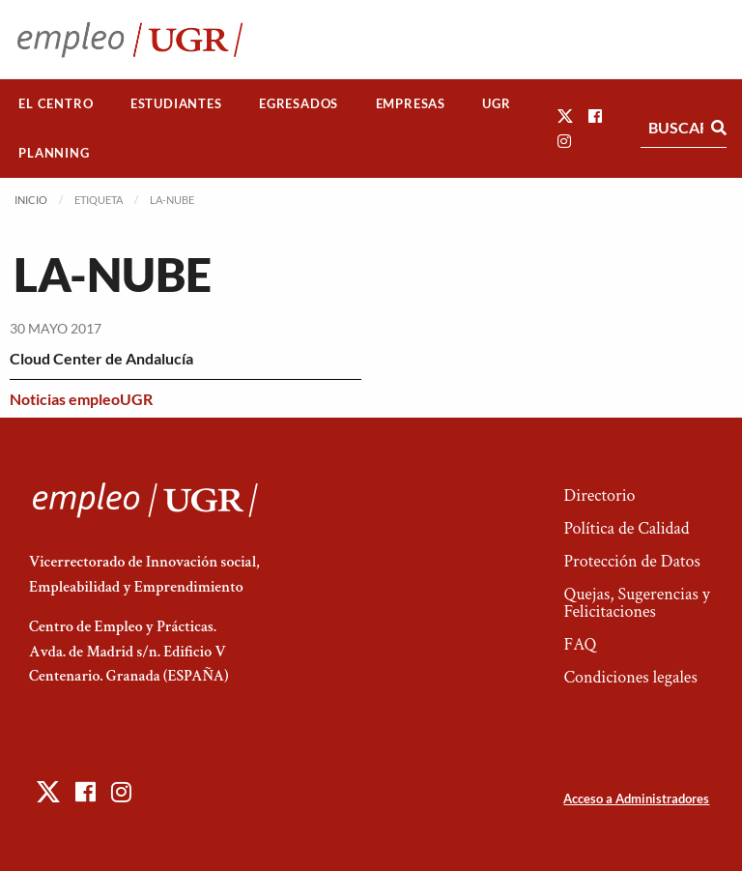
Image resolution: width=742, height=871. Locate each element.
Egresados (298, 103)
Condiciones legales (630, 677)
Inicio (30, 199)
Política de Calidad (626, 528)
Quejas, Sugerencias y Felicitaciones (636, 603)
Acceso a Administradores (636, 798)
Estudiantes (176, 103)
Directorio (599, 495)
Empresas (410, 103)
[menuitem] (56, 104)
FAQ (579, 644)
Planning (53, 152)
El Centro (55, 103)
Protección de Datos (631, 561)
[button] (565, 115)
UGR (496, 103)
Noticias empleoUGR (81, 399)
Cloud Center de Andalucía (101, 358)
